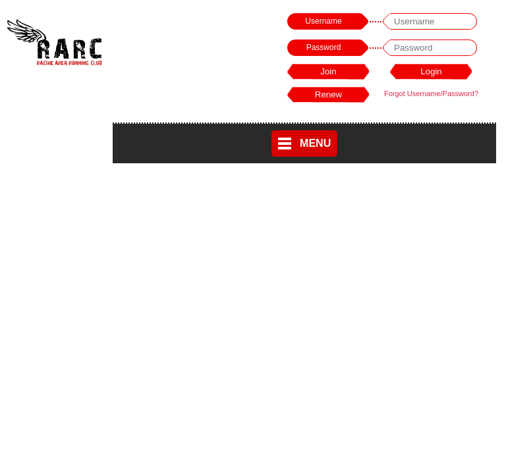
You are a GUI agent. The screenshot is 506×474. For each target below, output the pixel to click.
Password (323, 47)
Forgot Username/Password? (431, 93)
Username (323, 21)
